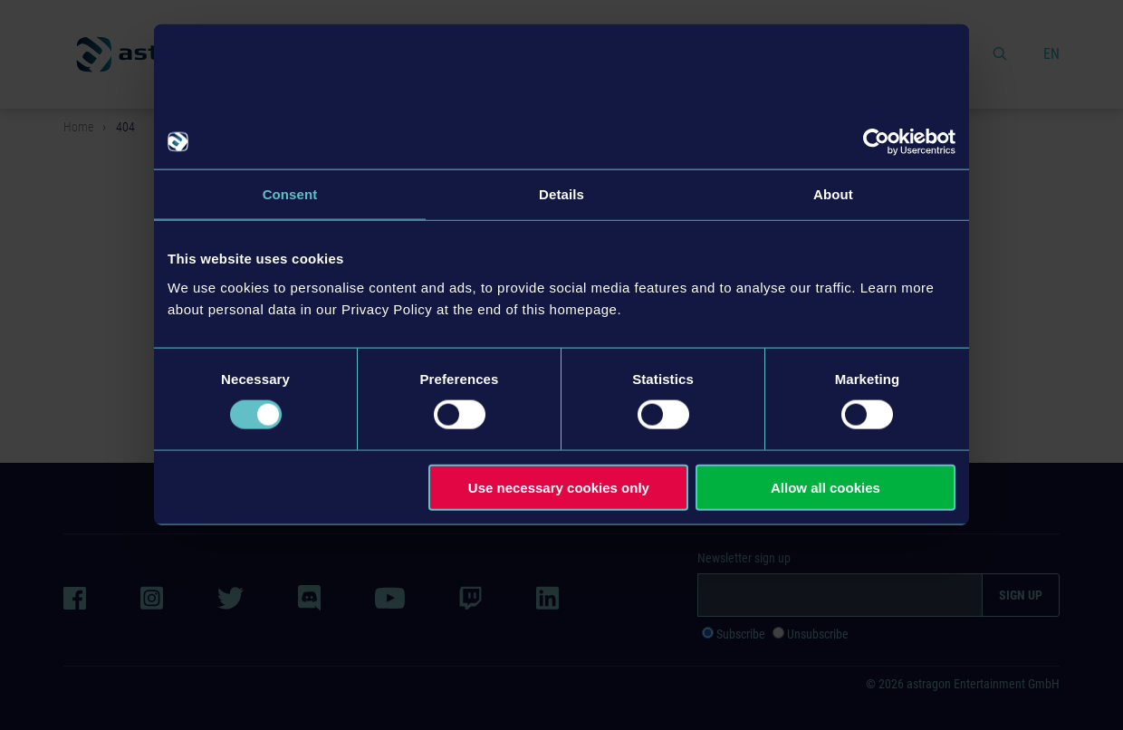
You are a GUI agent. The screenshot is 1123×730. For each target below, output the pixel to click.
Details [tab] (561, 194)
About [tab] (833, 194)
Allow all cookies (825, 487)
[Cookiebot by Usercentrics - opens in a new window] (876, 142)
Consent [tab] (290, 194)
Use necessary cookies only (558, 487)
